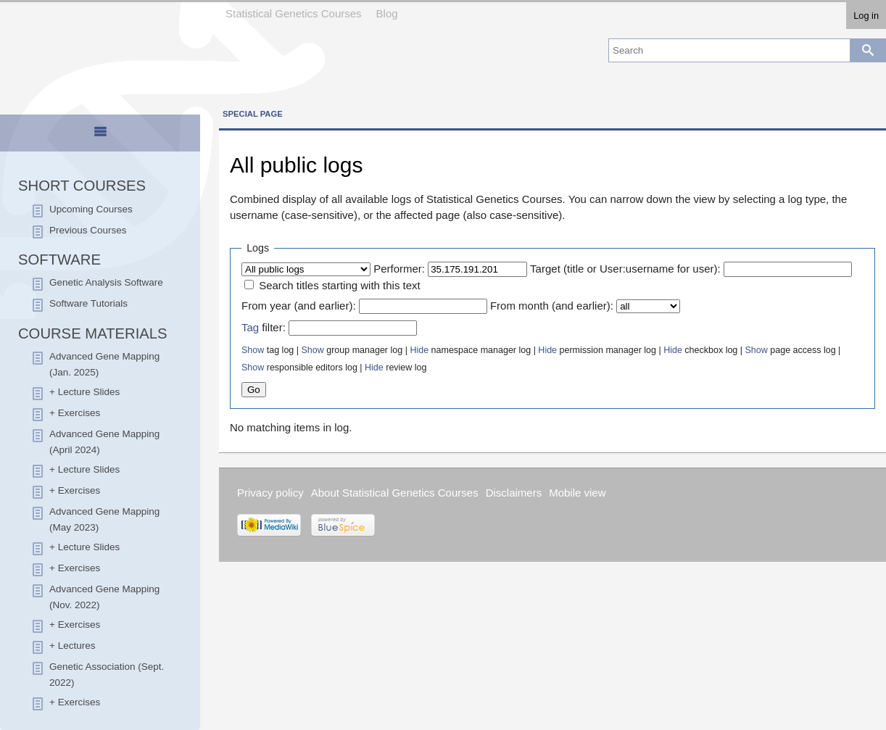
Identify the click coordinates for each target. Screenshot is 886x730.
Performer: (399, 268)
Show (252, 350)
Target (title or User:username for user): (625, 268)
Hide (419, 350)
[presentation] (100, 138)
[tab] (100, 134)
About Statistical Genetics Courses (395, 492)
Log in (866, 15)
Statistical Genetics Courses (293, 13)
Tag (250, 327)
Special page (253, 113)
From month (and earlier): (551, 305)
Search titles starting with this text (340, 285)
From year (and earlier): (298, 305)
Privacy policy (270, 492)
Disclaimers (514, 492)
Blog (387, 13)
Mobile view (577, 492)
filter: (263, 327)
